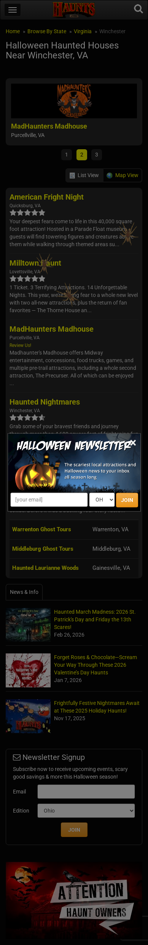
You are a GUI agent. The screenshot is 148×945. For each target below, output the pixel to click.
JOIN (127, 500)
